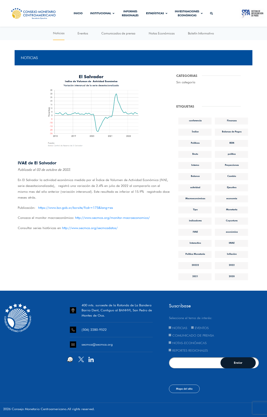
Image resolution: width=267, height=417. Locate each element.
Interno (195, 165)
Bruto (195, 153)
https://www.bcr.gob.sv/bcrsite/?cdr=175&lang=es (75, 208)
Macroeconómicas (195, 198)
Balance (195, 176)
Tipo (195, 209)
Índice (195, 131)
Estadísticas (156, 13)
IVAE (195, 231)
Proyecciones (232, 165)
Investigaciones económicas (189, 13)
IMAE (232, 242)
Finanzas (232, 120)
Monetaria (231, 209)
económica (232, 231)
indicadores (195, 220)
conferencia (195, 120)
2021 (195, 276)
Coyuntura (232, 220)
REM (231, 142)
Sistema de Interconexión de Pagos (252, 13)
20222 (195, 265)
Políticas (195, 142)
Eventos (83, 33)
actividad (195, 187)
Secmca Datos (228, 13)
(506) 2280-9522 (94, 330)
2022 (232, 265)
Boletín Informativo (201, 33)
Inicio (78, 13)
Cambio (231, 176)
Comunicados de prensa (118, 33)
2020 (232, 276)
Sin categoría (185, 82)
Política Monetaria (195, 253)
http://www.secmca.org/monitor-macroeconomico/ (112, 218)
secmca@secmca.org (97, 344)
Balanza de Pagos (232, 131)
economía (231, 198)
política (232, 153)
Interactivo (195, 242)
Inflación (232, 253)
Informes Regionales (130, 13)
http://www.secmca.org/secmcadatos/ (90, 228)
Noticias (58, 33)
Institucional (102, 13)
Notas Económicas (162, 33)
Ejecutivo (232, 187)
